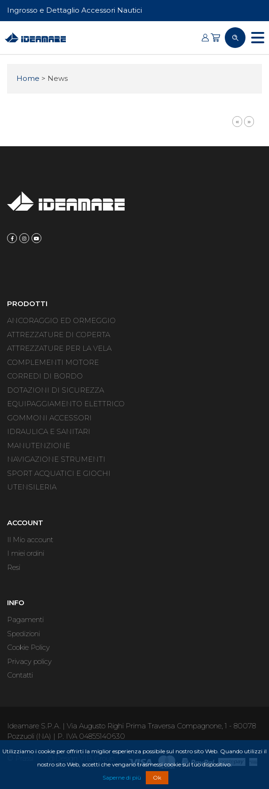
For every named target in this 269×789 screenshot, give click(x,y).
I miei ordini (25, 553)
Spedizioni (23, 633)
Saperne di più (122, 777)
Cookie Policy (28, 647)
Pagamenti (25, 619)
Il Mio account (30, 539)
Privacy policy (29, 661)
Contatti (20, 675)
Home (28, 78)
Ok (157, 777)
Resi (13, 567)
